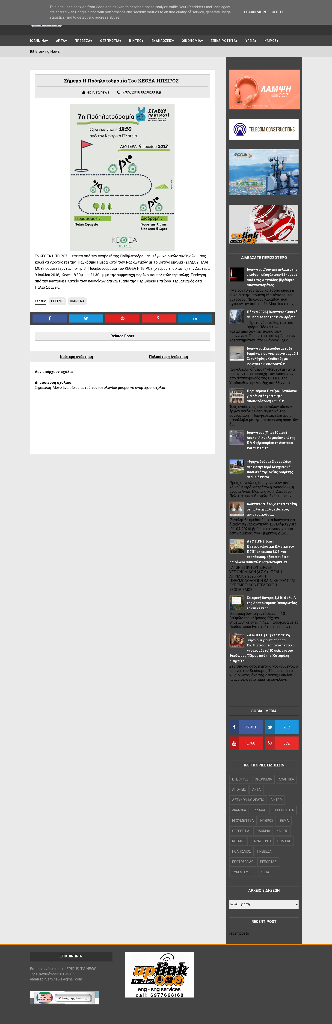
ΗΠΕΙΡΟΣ (57, 301)
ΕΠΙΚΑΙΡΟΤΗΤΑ (223, 41)
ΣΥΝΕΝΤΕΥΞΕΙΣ (243, 872)
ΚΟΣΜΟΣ (238, 841)
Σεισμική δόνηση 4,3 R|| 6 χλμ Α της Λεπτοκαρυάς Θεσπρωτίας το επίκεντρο (272, 603)
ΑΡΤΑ (60, 41)
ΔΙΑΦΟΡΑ (239, 810)
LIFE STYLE (240, 779)
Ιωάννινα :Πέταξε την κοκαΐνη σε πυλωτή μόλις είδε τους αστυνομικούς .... (272, 509)
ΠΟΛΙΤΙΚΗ (284, 841)
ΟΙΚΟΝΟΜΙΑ (191, 41)
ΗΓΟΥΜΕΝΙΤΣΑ (243, 820)
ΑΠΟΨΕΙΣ (239, 789)
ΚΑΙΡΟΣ (270, 41)
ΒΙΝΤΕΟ (135, 41)
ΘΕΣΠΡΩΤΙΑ (109, 41)
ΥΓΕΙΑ (250, 41)
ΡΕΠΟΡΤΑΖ (268, 862)
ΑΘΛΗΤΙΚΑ (286, 779)
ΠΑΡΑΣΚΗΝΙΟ (261, 841)
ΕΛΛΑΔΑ (259, 810)
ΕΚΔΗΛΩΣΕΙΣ (161, 41)
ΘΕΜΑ (284, 820)
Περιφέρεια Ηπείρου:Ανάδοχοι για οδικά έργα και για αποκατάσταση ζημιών (272, 396)
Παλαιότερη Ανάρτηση (168, 357)
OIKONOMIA (263, 779)
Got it (278, 12)
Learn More (255, 12)
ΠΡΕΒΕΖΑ (82, 41)
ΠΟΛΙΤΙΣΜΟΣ (241, 851)
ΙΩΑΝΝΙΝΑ (38, 41)
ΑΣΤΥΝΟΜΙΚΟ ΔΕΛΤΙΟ (248, 800)
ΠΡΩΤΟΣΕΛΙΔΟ (243, 862)
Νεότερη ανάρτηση (76, 357)
